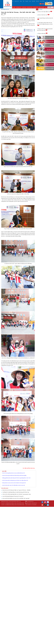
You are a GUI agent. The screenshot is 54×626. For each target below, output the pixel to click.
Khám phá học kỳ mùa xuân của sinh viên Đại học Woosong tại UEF (14, 482)
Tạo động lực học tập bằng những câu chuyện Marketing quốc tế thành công (16, 492)
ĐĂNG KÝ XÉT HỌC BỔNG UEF (45, 11)
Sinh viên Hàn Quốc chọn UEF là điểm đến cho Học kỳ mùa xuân (13, 485)
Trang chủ (12, 1)
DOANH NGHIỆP (41, 7)
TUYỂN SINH (24, 7)
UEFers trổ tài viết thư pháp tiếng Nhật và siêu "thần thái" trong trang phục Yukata (17, 494)
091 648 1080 (34, 504)
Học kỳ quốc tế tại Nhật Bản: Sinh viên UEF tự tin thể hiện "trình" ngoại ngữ (16, 498)
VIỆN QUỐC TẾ (35, 7)
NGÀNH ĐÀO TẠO (29, 7)
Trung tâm (26, 1)
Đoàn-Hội (33, 1)
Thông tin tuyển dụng (43, 33)
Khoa (30, 1)
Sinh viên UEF (17, 1)
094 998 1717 (30, 504)
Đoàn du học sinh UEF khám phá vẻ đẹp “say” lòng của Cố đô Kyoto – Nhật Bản (16, 490)
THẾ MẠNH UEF (18, 7)
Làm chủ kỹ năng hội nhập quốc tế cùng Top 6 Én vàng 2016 (13, 496)
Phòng (21, 1)
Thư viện (37, 1)
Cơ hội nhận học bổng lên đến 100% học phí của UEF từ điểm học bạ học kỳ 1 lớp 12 (45, 24)
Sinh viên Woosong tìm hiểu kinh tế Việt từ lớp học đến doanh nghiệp (14, 475)
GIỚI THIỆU (13, 7)
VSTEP (46, 7)
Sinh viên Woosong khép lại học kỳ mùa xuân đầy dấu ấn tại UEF (13, 472)
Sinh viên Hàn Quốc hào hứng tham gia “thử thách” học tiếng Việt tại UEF (15, 480)
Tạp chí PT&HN (42, 1)
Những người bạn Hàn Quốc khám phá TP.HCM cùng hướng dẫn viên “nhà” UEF (16, 477)
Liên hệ (47, 1)
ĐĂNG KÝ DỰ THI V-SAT (44, 14)
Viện (23, 1)
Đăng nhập (50, 1)
